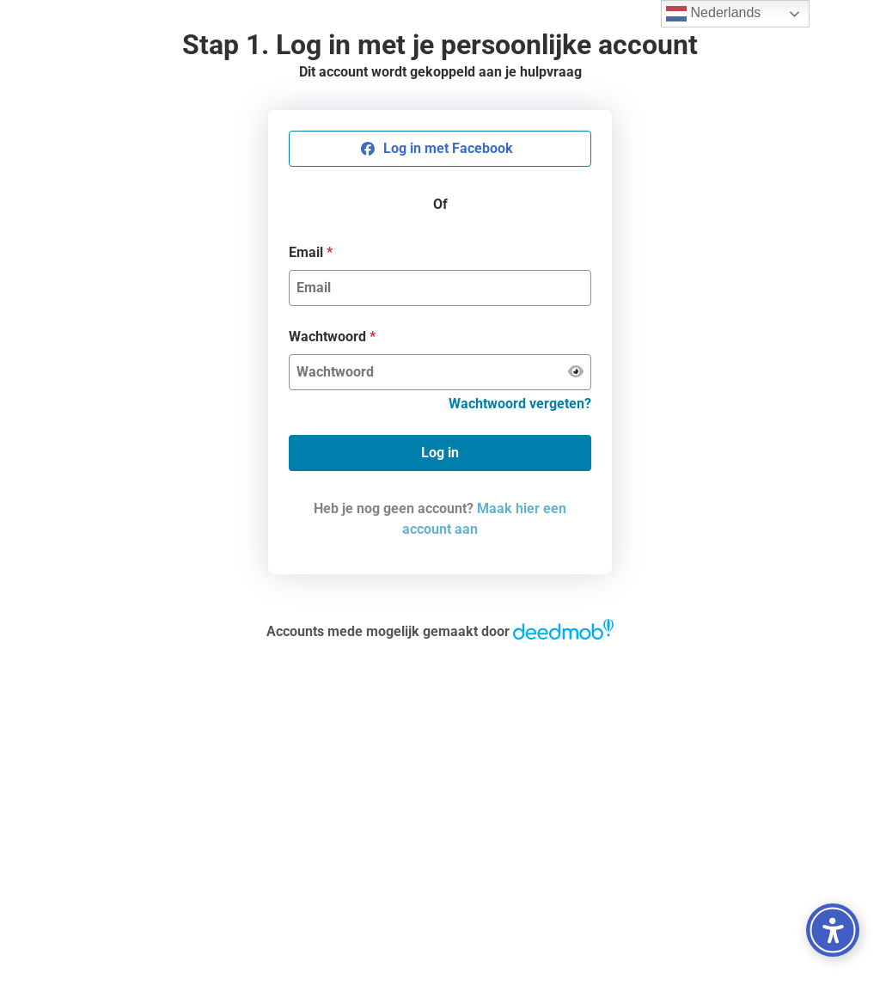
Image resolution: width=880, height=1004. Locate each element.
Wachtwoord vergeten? (520, 403)
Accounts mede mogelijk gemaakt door (440, 631)
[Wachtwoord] (429, 372)
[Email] (440, 288)
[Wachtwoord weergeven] (576, 372)
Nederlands (713, 13)
